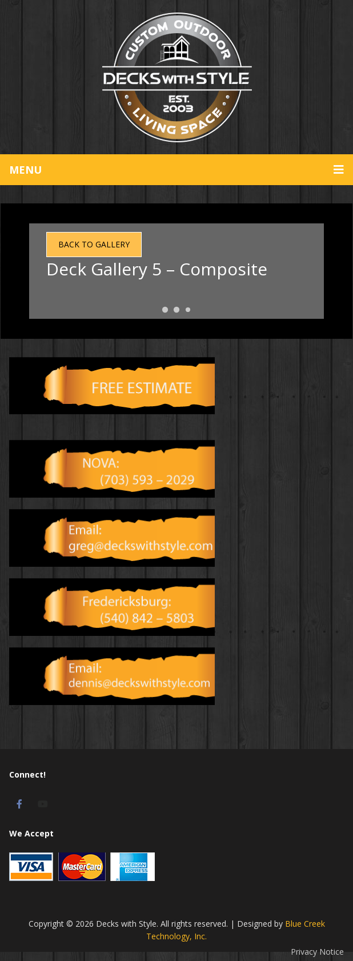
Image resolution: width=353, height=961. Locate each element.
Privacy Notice (317, 951)
